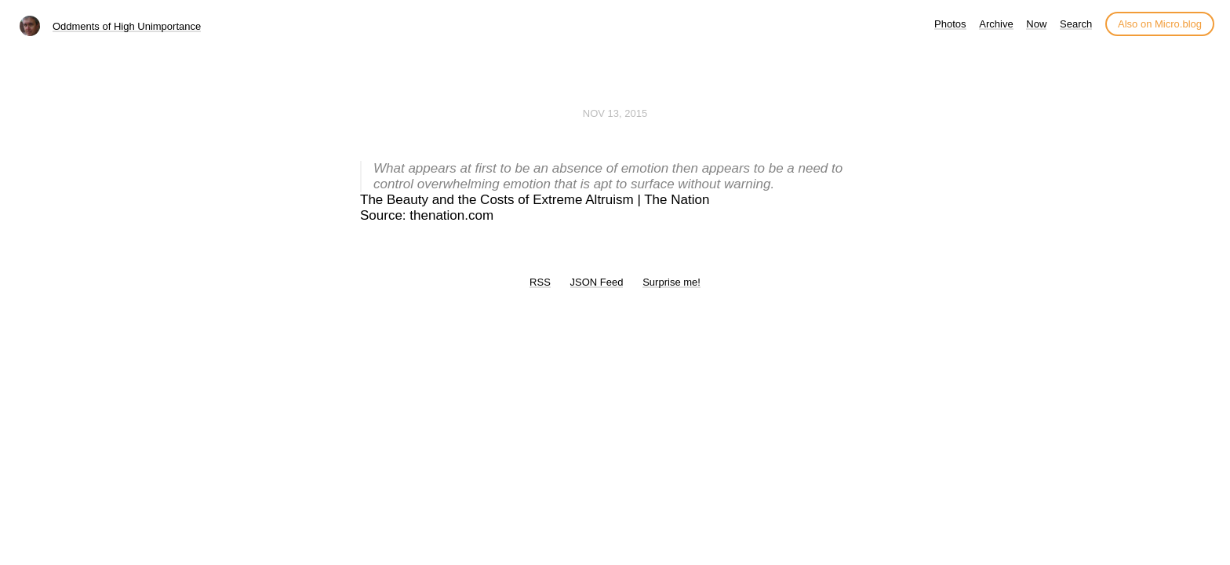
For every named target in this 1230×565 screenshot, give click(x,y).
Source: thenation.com (426, 215)
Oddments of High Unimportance (127, 26)
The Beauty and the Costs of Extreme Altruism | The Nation (534, 199)
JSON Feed (597, 282)
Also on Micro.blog (1160, 24)
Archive (996, 24)
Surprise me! (671, 282)
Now (1036, 24)
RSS (540, 282)
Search (1076, 24)
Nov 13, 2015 (615, 113)
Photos (950, 24)
